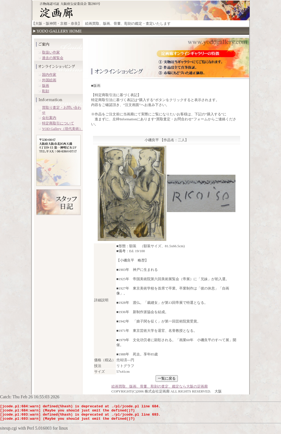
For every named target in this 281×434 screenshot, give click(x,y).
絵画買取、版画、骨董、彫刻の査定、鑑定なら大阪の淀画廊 (159, 386)
